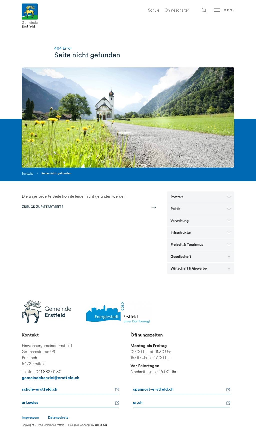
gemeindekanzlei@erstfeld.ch (50, 378)
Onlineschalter (176, 10)
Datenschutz (58, 417)
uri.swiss (30, 403)
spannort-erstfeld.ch (153, 389)
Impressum (30, 417)
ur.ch (137, 403)
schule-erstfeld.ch (39, 389)
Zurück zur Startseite (42, 206)
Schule (154, 10)
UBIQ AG (101, 425)
